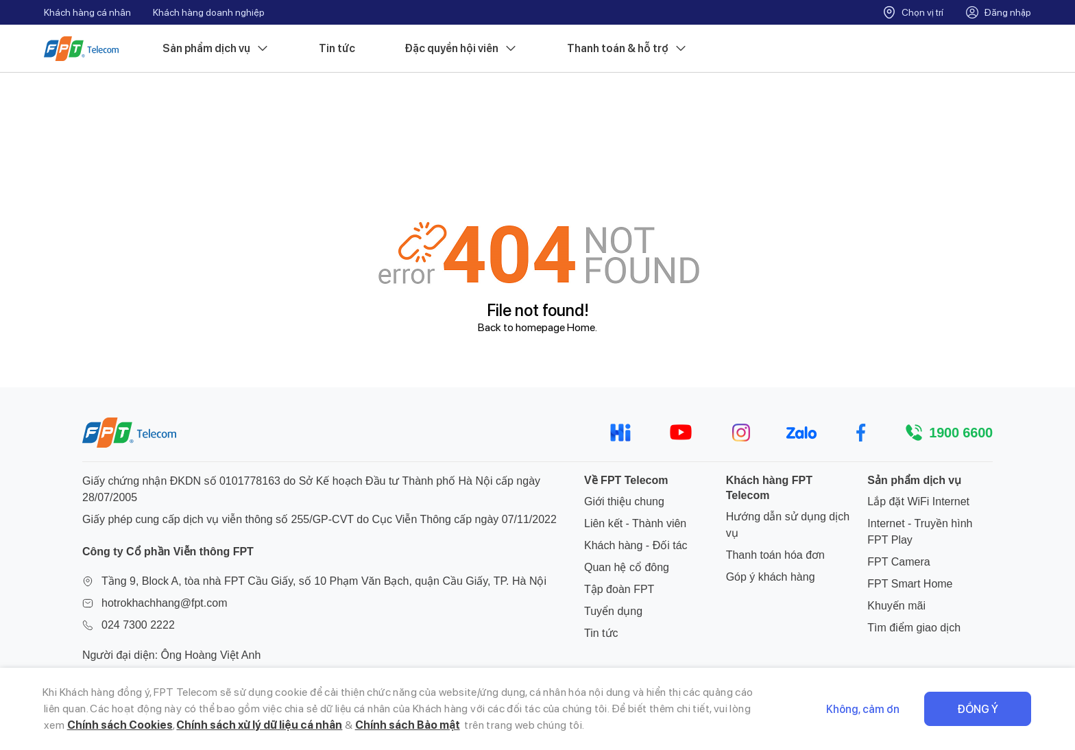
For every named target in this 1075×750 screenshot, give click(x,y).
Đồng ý (977, 709)
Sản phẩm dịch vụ (215, 49)
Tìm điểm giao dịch (914, 627)
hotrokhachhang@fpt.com (164, 603)
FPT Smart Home (909, 584)
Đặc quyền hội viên (461, 49)
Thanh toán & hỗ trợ (627, 49)
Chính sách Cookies (120, 724)
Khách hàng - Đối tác (636, 545)
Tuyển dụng (613, 611)
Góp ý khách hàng (770, 577)
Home (581, 327)
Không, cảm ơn (862, 709)
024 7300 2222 (138, 625)
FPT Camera (898, 562)
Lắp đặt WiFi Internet (918, 501)
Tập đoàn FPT (619, 589)
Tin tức (337, 48)
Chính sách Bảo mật (407, 724)
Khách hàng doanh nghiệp (209, 12)
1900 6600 (961, 432)
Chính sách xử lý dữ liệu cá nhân (259, 724)
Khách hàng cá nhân (87, 12)
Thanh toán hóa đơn (775, 555)
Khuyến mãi (896, 606)
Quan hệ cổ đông (626, 567)
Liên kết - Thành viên (635, 523)
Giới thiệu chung (624, 501)
